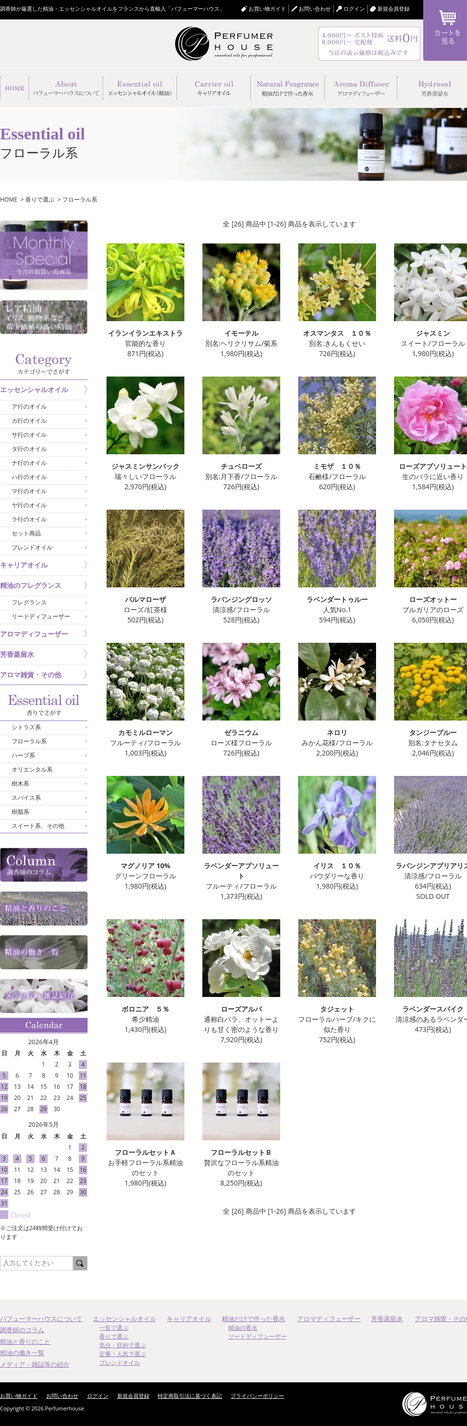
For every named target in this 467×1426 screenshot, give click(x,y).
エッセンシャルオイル (124, 1318)
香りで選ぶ (39, 199)
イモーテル (241, 333)
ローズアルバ (241, 1009)
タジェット (337, 1009)
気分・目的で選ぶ (122, 1345)
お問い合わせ (315, 8)
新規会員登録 (393, 8)
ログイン (97, 1395)
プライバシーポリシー (257, 1395)
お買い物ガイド (267, 8)
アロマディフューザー (328, 1318)
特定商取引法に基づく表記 (190, 1395)
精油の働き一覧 (22, 1352)
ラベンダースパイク (433, 1009)
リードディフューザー (257, 1336)
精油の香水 (242, 1327)
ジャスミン (433, 333)
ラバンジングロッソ (241, 599)
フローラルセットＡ (145, 1152)
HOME (9, 199)
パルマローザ (145, 599)
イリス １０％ (337, 865)
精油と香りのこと (25, 1341)
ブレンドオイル (119, 1362)
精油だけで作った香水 (253, 1318)
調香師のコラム (22, 1329)
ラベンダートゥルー (337, 599)
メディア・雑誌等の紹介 (35, 1364)
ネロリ (337, 732)
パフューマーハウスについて (41, 1318)
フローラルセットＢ (241, 1152)
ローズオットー (433, 599)
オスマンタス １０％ (337, 333)
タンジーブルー (433, 732)
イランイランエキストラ (145, 333)
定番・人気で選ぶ (122, 1354)
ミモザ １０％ (337, 466)
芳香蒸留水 (387, 1318)
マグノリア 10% (145, 865)
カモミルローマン (145, 732)
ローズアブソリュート (433, 466)
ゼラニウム (241, 732)
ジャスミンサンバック (145, 466)
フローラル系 (79, 199)
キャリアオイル (189, 1318)
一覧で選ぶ (113, 1327)
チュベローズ (241, 466)
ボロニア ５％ (145, 1009)
